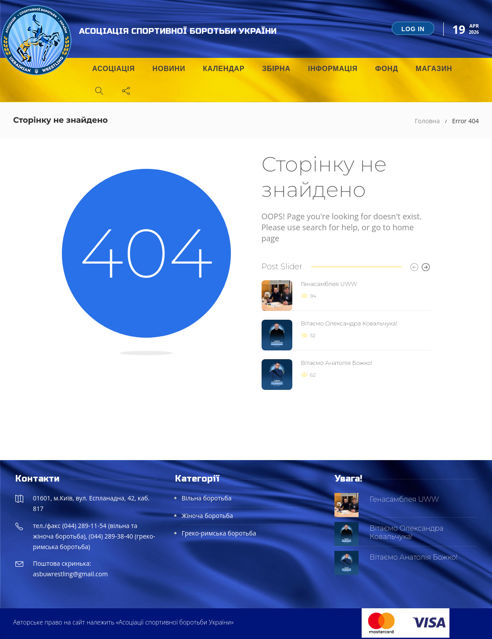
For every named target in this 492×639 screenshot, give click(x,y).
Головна (427, 121)
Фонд (386, 68)
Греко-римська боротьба (219, 533)
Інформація (333, 68)
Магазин (434, 68)
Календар (223, 68)
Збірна (276, 68)
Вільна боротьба (207, 498)
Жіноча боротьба (207, 515)
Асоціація (113, 68)
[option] (346, 335)
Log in (412, 28)
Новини (168, 68)
